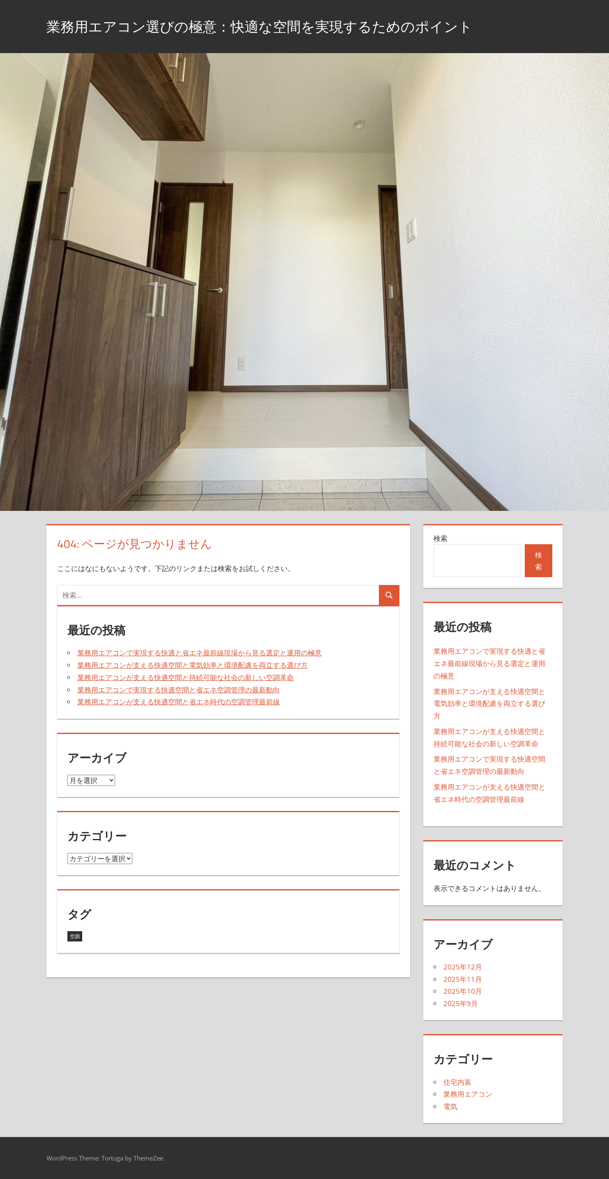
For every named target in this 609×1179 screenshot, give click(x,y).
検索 (441, 538)
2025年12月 (462, 967)
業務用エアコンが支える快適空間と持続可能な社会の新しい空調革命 (185, 677)
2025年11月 (462, 979)
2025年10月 (462, 991)
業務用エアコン (467, 1094)
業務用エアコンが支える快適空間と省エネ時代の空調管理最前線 (178, 701)
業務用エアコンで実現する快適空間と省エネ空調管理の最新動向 (178, 689)
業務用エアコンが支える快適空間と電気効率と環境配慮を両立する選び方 (192, 665)
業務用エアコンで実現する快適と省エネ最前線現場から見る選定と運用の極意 (199, 652)
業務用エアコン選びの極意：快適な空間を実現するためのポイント (271, 26)
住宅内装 (457, 1082)
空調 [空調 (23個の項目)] (75, 936)
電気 (450, 1106)
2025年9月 (460, 1003)
